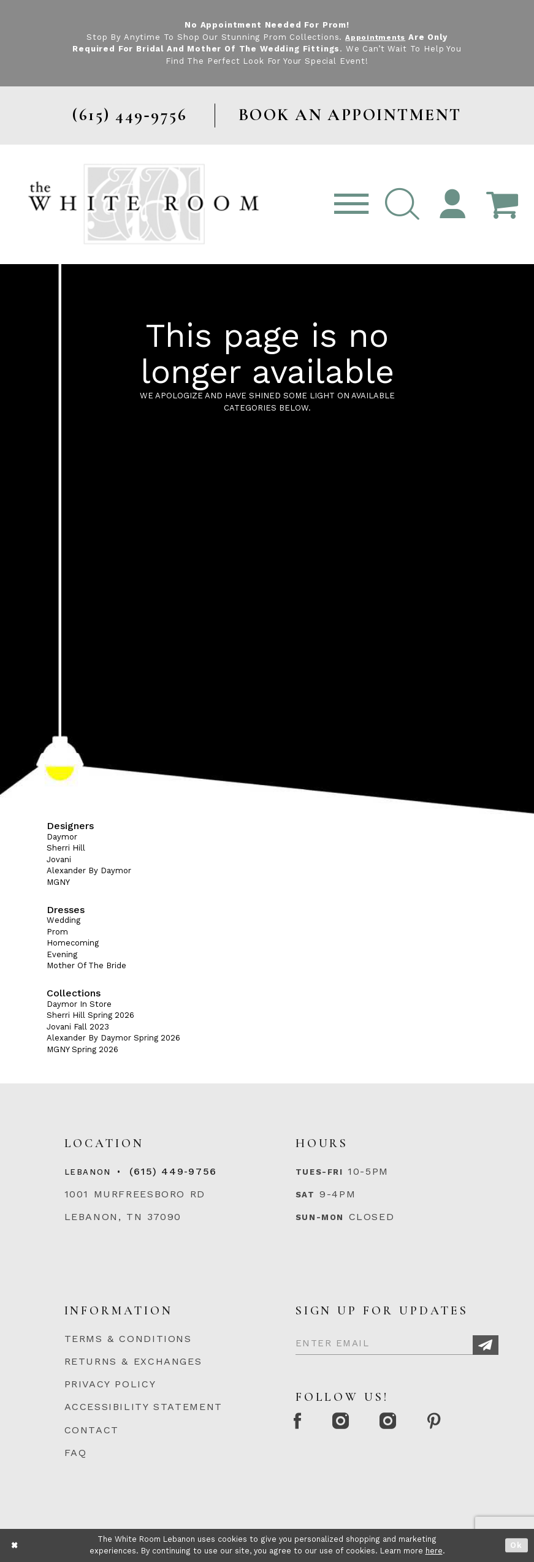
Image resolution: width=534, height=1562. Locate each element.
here (434, 1550)
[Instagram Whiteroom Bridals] (400, 1423)
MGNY (58, 882)
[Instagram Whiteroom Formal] (347, 1423)
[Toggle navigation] (351, 204)
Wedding (63, 920)
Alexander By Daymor (89, 870)
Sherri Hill (66, 847)
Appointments (375, 37)
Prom (57, 931)
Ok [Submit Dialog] (516, 1545)
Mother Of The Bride (86, 965)
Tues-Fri (319, 1172)
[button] (401, 204)
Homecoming (73, 942)
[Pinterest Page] (450, 1423)
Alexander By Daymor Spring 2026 (113, 1037)
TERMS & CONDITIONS (128, 1338)
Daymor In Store (79, 1004)
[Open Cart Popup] (502, 204)
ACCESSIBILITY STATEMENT (143, 1406)
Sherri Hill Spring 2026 (90, 1015)
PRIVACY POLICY (110, 1384)
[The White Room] (143, 203)
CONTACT (91, 1430)
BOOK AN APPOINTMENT (350, 115)
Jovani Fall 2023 (78, 1026)
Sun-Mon (320, 1217)
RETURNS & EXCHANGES (133, 1361)
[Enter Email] (397, 1341)
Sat (305, 1194)
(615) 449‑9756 (173, 1171)
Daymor (62, 836)
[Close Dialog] (15, 1545)
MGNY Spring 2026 (82, 1049)
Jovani (59, 859)
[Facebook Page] (300, 1423)
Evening (62, 954)
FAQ (75, 1452)
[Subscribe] (485, 1345)
